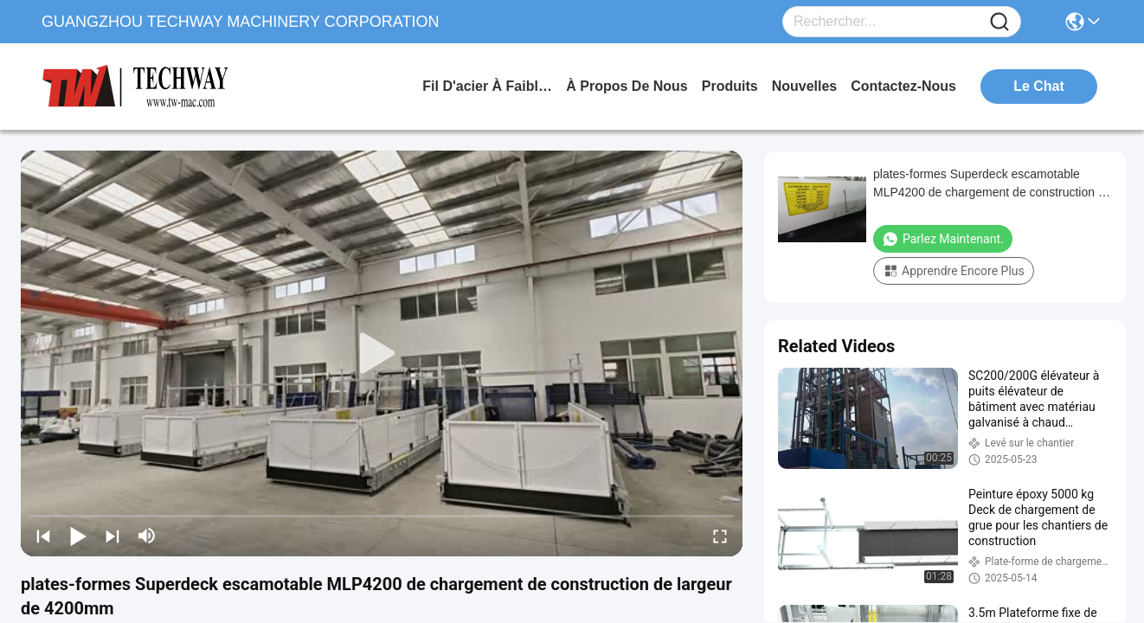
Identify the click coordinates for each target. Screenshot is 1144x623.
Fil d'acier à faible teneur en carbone (487, 86)
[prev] (43, 536)
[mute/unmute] (147, 536)
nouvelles (805, 86)
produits (730, 86)
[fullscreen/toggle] (720, 536)
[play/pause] (78, 536)
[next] (112, 536)
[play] (381, 354)
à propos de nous (626, 86)
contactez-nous (903, 86)
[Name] (999, 22)
